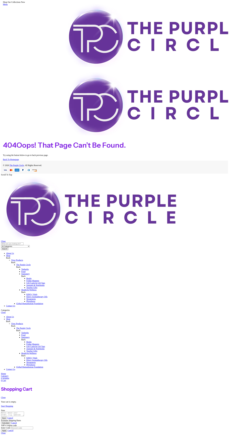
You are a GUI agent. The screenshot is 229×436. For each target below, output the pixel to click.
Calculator (6, 424)
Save (4, 419)
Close (3, 241)
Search (4, 249)
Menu (5, 4)
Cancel (10, 419)
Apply (4, 431)
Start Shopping (7, 406)
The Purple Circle (17, 165)
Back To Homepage (11, 159)
